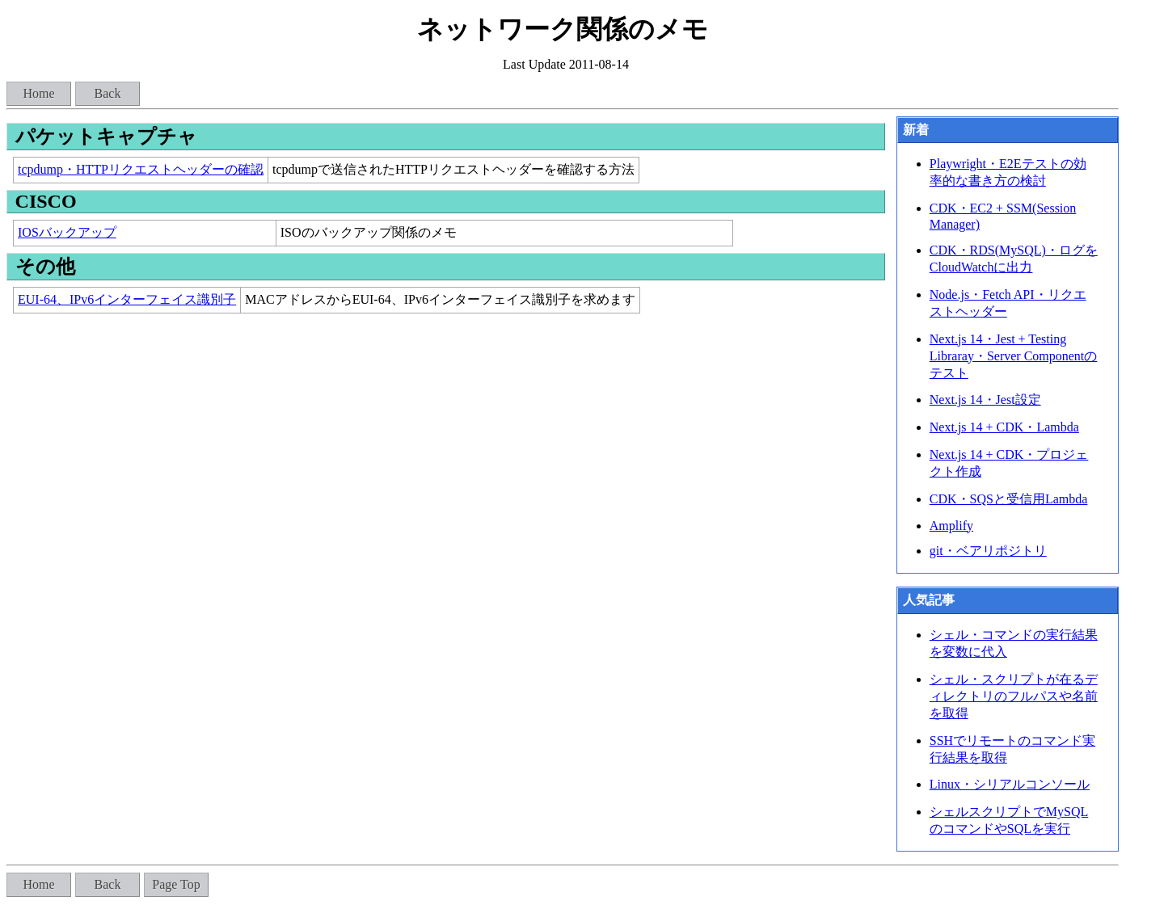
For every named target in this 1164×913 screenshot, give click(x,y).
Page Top (176, 884)
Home (38, 93)
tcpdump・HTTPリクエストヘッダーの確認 (141, 169)
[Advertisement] (445, 433)
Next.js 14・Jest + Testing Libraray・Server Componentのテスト (1014, 356)
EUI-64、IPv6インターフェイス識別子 (127, 299)
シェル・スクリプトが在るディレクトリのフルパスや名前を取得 (1014, 696)
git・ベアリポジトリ (988, 550)
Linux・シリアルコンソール (1010, 784)
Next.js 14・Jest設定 (985, 399)
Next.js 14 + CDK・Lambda (1004, 427)
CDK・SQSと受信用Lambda (1009, 499)
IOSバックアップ (67, 232)
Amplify (951, 525)
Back (108, 93)
